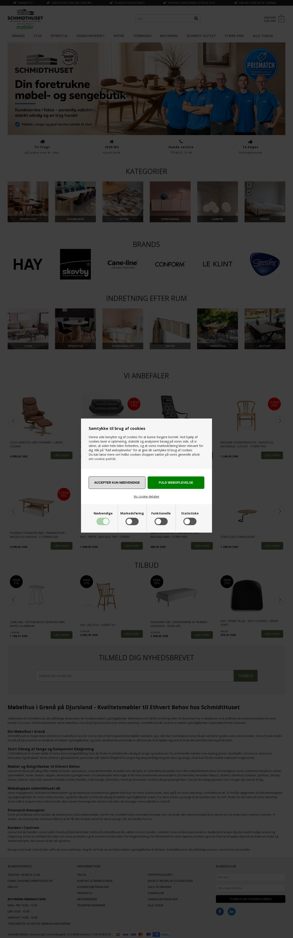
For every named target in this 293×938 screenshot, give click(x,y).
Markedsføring (132, 513)
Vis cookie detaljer (146, 496)
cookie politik (105, 459)
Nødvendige (103, 513)
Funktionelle (161, 513)
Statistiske (190, 513)
